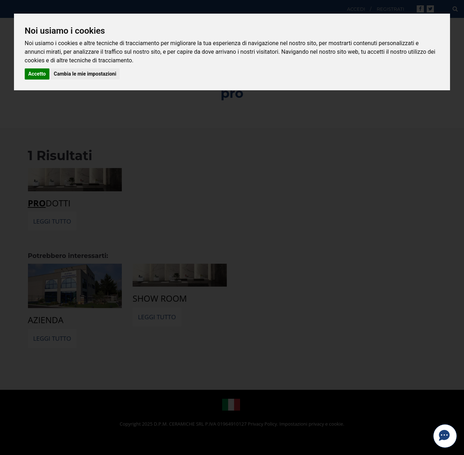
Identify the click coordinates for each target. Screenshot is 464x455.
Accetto (37, 74)
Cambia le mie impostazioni (85, 74)
